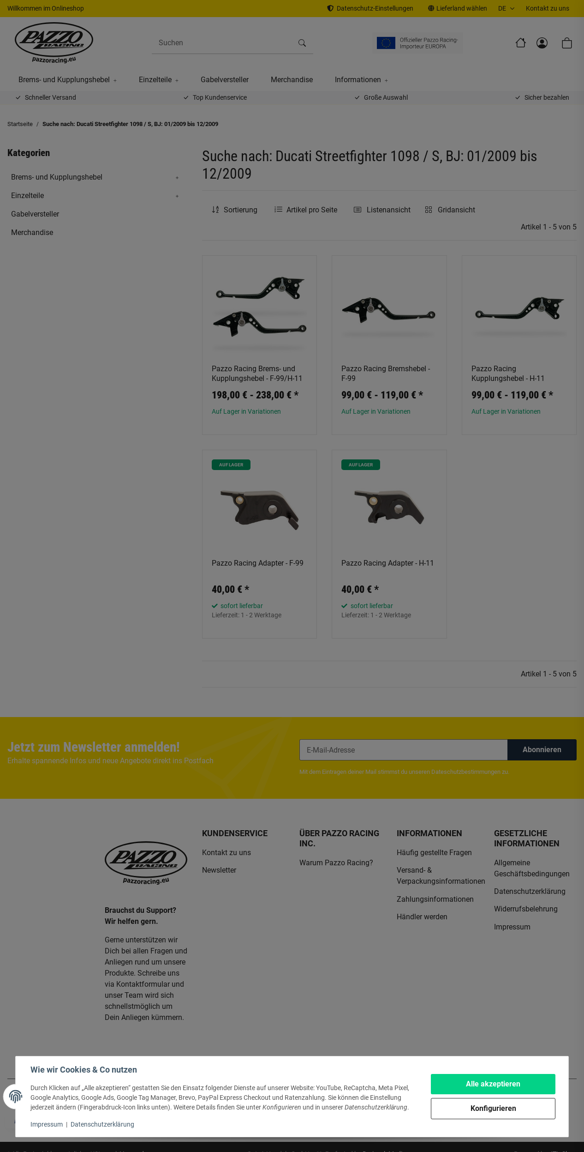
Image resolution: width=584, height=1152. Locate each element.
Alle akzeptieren (493, 1084)
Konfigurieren (493, 1108)
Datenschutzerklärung (102, 1124)
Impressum (46, 1124)
